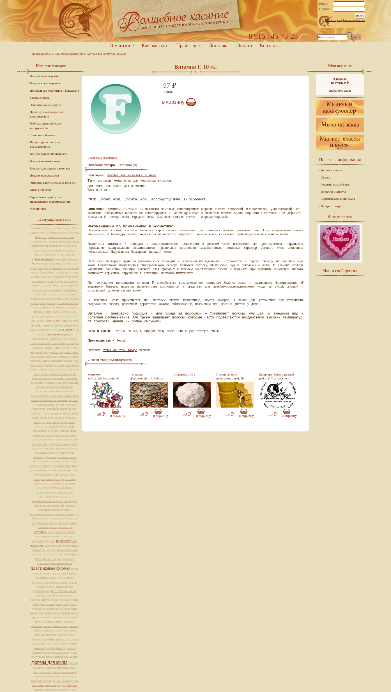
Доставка (219, 45)
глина (72, 307)
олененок (66, 509)
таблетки (61, 639)
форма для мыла (59, 652)
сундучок (50, 634)
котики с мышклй (66, 404)
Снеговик (53, 237)
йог (56, 365)
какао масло (72, 365)
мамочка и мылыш (43, 435)
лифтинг (53, 426)
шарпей (37, 676)
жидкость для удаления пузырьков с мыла (55, 352)
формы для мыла (49, 662)
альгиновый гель (67, 245)
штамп (57, 680)
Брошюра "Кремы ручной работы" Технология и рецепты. (276, 378)
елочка (61, 343)
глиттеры (38, 311)
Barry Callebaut (48, 232)
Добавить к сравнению (102, 157)
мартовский (61, 435)
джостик (61, 316)
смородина (68, 621)
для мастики (40, 325)
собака (47, 626)
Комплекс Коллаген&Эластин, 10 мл (103, 378)
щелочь (66, 680)
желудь (75, 343)
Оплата (244, 45)
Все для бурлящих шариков (48, 153)
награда (59, 479)
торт (48, 643)
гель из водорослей (44, 307)
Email (323, 3)
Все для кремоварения (69, 53)
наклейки (70, 479)
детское (50, 316)
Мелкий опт (38, 208)
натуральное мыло (47, 492)
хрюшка (73, 662)
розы (59, 604)
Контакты (270, 45)
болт (50, 276)
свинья (56, 612)
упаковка (39, 648)
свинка (48, 612)
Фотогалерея (340, 216)
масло (42, 439)
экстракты (38, 685)
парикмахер (38, 540)
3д (77, 228)
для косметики (145, 180)
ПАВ (38, 237)
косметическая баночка (60, 391)
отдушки (40, 532)
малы (57, 430)
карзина (44, 369)
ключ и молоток (59, 374)
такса (70, 639)
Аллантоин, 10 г (184, 374)
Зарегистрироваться (353, 20)
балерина (57, 263)
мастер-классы (55, 439)
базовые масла (41, 263)
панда (64, 536)
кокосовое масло (41, 378)
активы (53, 245)
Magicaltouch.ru (41, 53)
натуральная (53, 483)
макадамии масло (43, 430)
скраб (58, 621)
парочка (50, 540)
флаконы (37, 652)
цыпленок (46, 672)
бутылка (49, 281)
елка (54, 343)
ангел (37, 250)
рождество (57, 599)
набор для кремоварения (57, 465)
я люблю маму (50, 689)
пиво (60, 554)
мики (45, 443)
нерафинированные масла (47, 501)
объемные (44, 509)
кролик (67, 413)
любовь (63, 426)
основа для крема (59, 522)
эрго (63, 685)
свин (40, 612)
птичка (69, 586)
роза (66, 599)
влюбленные (70, 289)
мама (73, 430)
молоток (59, 448)
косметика (41, 391)
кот (35, 404)
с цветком (64, 608)
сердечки (36, 617)
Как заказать (155, 45)
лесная (63, 422)
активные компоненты (114, 180)
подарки (47, 573)
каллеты (35, 369)
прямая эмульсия (45, 586)
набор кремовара (61, 470)
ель (68, 343)
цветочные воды (67, 667)
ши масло (48, 676)
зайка (48, 356)
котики (51, 404)
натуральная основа (61, 487)
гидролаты (62, 307)
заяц (55, 356)
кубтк (75, 413)
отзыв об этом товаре (120, 350)
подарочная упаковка (65, 573)
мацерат (36, 443)
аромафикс (61, 259)
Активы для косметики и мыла (106, 53)
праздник (49, 582)
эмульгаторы (52, 685)
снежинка (36, 626)
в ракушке (45, 285)
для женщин (38, 320)
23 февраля (49, 228)
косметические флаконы (53, 400)
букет (68, 276)
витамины (165, 180)
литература (40, 426)
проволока (61, 582)
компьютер (71, 378)
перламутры (39, 549)
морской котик (66, 452)
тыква (63, 643)
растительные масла (63, 591)
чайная (57, 672)
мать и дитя (71, 439)
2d (69, 228)
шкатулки (36, 680)
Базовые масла (40, 97)
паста (47, 545)
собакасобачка (60, 626)
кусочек (52, 417)
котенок (42, 404)
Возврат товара (331, 206)
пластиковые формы (50, 568)
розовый (50, 604)
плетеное (37, 573)
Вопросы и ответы (333, 191)
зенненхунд (65, 356)
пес (40, 554)
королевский (66, 386)
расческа (40, 595)
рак (47, 591)
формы (73, 656)
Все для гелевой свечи (45, 161)
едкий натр (44, 343)
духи (65, 338)
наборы (50, 479)
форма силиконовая (57, 656)
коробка (40, 386)
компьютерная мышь (43, 382)
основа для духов (53, 518)
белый (66, 268)
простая (72, 582)
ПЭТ (44, 237)
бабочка (72, 259)
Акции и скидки (332, 170)
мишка (35, 448)
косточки (73, 400)
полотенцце (42, 577)
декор (73, 311)
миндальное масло (60, 443)
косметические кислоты (45, 395)
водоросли (45, 298)
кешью (45, 374)
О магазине (121, 45)
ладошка (47, 422)
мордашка (41, 452)
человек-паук (69, 672)
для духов (72, 316)
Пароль (324, 9)
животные (52, 347)
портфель (37, 582)
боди (43, 276)
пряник (60, 586)
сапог (74, 608)
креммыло (56, 413)
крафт (46, 413)
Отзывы (125, 165)
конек (59, 382)
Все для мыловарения (44, 76)
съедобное (49, 639)
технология (38, 643)
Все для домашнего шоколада (50, 168)
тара (76, 639)
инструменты (45, 365)
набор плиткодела (57, 474)
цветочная (50, 667)
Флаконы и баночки (43, 135)
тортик (55, 643)
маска (72, 435)
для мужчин (56, 325)
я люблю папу (67, 689)
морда (74, 448)
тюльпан (72, 643)
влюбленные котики (44, 294)
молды (50, 448)
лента (55, 422)
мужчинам (50, 457)
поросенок (56, 577)
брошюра (58, 276)
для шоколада (57, 334)
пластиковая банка (61, 563)
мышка (57, 461)
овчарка (55, 509)
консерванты (70, 382)
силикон (58, 617)
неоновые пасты (60, 496)
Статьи (325, 177)
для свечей (66, 329)
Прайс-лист (188, 45)
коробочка (52, 386)
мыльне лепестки (42, 461)
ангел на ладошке (51, 250)
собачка (73, 626)
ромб (65, 604)
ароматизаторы (43, 259)
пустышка (39, 591)
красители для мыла (46, 408)
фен (47, 648)
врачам (35, 303)
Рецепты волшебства (335, 184)
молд (42, 448)
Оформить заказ (340, 90)
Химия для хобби (41, 189)
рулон (72, 604)
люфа (71, 426)
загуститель (38, 356)
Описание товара (101, 165)
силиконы (48, 621)
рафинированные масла (59, 595)
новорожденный (49, 505)
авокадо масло (57, 241)
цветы (36, 672)
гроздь (55, 311)
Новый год (72, 232)
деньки (35, 316)
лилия (71, 422)
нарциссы (39, 483)
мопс (67, 448)
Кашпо (62, 232)
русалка (36, 608)
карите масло (57, 369)
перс (49, 549)
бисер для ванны (58, 272)
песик (46, 554)
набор (65, 461)
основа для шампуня (60, 527)
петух (53, 554)
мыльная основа (66, 457)
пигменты (49, 558)
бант (40, 268)
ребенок (35, 599)
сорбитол (38, 630)
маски (34, 439)
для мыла (71, 325)
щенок (75, 680)
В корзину (173, 102)
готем (48, 311)
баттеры (58, 268)
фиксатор (61, 648)
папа (71, 536)
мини (74, 443)
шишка (72, 676)
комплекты (58, 378)
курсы (43, 417)
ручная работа (50, 608)
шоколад (47, 680)
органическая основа (42, 514)
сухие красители (65, 634)
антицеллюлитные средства (59, 254)
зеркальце (56, 360)
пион (59, 558)
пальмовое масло (65, 531)
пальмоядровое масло (47, 536)
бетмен (44, 272)
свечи (33, 612)
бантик (48, 268)
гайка (43, 303)
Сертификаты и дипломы (338, 198)
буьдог (59, 281)
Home (195, 21)
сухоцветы (36, 639)
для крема (72, 320)
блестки (35, 276)
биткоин (73, 272)
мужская (38, 457)
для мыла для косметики (44, 329)
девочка (64, 311)
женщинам (38, 347)
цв (34, 667)
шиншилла (61, 676)
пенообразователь (68, 545)
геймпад (52, 303)
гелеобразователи (68, 303)
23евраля (62, 228)
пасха (54, 545)
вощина (74, 298)
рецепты (45, 599)
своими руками (70, 612)
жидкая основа (68, 347)
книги (72, 374)
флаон (46, 652)
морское (52, 452)
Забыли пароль (333, 20)
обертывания (67, 505)
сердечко (47, 617)
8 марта (34, 232)
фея (52, 648)
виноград (57, 285)
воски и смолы (60, 298)
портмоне (68, 577)
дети (43, 316)
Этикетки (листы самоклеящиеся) (52, 182)
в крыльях (69, 281)
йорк (61, 365)
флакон (71, 648)
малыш (65, 430)
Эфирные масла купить (45, 105)
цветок (40, 667)
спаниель (49, 630)
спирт (59, 630)
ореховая (60, 514)
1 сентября (36, 228)
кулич (36, 417)
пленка (75, 568)
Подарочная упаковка (44, 175)
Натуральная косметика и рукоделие (54, 90)
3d (73, 228)
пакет (51, 531)
